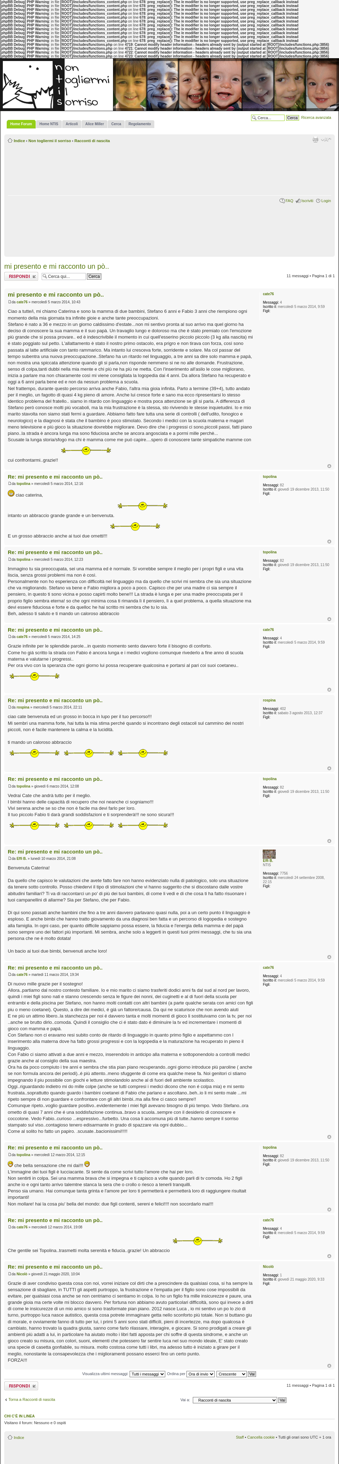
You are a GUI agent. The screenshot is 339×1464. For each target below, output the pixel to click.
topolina (23, 484)
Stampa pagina (315, 139)
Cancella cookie (261, 1437)
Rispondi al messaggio (21, 276)
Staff (240, 1437)
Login (326, 201)
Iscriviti (307, 201)
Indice (19, 141)
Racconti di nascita (92, 141)
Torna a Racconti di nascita (31, 1399)
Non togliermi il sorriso (50, 141)
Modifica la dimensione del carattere (326, 139)
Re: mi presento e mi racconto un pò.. (55, 477)
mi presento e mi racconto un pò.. (56, 266)
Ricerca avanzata (316, 117)
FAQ (289, 201)
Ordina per (191, 1374)
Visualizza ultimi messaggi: (123, 1374)
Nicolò (22, 1274)
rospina (23, 707)
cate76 (22, 302)
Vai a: (185, 1400)
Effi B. (22, 859)
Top (329, 466)
